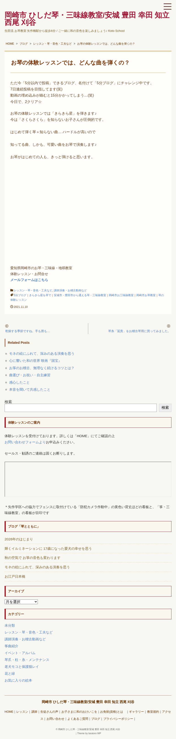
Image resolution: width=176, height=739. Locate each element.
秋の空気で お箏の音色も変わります (32, 558)
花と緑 (10, 673)
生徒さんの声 (49, 711)
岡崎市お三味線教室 (121, 295)
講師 (34, 711)
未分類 (10, 625)
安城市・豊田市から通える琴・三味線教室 (80, 295)
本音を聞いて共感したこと (29, 389)
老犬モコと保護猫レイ (22, 667)
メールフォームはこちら (29, 280)
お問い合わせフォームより (25, 442)
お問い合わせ (55, 718)
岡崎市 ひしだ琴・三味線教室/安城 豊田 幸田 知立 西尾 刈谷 (88, 702)
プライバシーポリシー (118, 718)
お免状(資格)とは (113, 711)
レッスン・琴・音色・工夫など (33, 290)
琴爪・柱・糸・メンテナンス (27, 660)
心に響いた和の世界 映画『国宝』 (35, 361)
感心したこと (19, 382)
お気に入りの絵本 (18, 680)
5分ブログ (20, 295)
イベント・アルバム (20, 653)
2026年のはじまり (19, 539)
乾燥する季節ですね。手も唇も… (27, 331)
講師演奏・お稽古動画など (70, 290)
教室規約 (153, 711)
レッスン (22, 711)
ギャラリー (136, 711)
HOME (9, 711)
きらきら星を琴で (40, 295)
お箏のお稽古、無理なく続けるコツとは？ (41, 368)
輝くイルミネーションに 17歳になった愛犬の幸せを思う (48, 548)
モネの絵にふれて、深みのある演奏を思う (41, 353)
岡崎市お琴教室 (146, 295)
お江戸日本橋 (15, 576)
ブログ (95, 718)
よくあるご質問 (77, 718)
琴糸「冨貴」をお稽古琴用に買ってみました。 (139, 331)
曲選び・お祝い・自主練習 (29, 375)
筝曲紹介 (11, 646)
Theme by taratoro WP (89, 733)
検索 (8, 402)
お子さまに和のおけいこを (79, 711)
